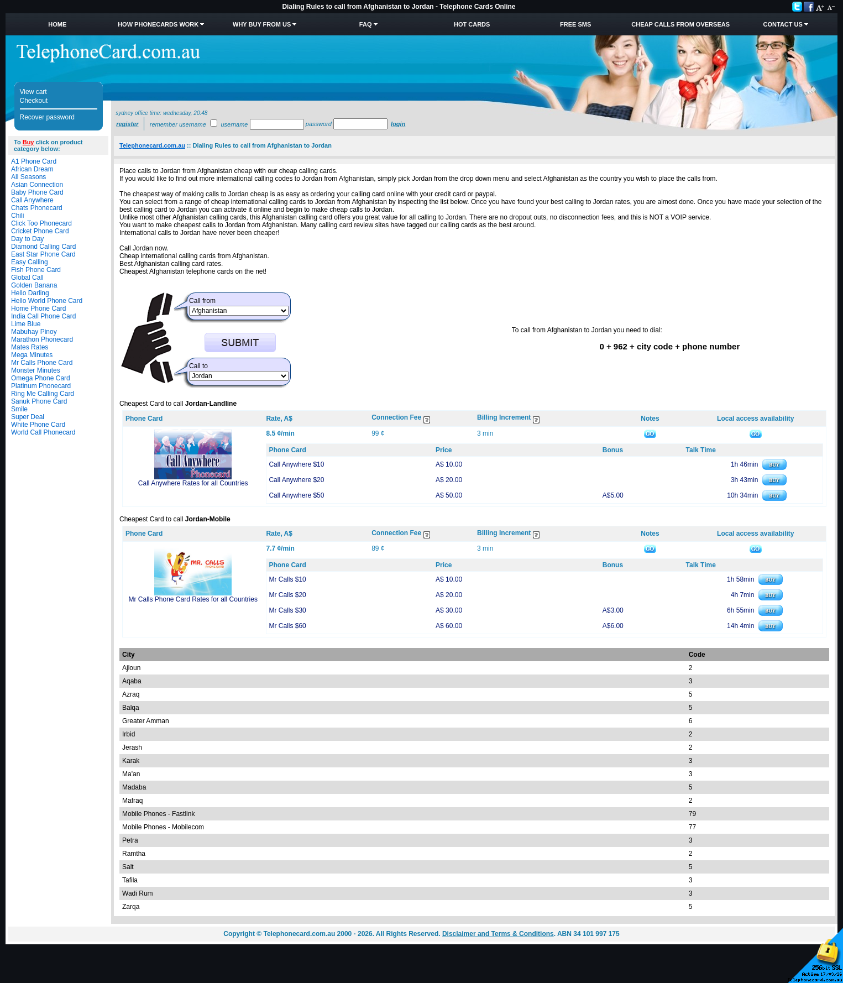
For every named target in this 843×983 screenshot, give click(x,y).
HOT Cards (472, 24)
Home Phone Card (38, 308)
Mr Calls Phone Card (41, 363)
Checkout (34, 100)
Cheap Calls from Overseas (680, 24)
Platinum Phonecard (41, 386)
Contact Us (783, 24)
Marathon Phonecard (42, 339)
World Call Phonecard (43, 432)
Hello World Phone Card (46, 301)
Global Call (27, 277)
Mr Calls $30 (287, 610)
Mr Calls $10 (287, 579)
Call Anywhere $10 (296, 464)
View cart (33, 92)
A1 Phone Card (33, 161)
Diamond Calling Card (43, 246)
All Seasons (28, 177)
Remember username (178, 124)
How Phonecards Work (158, 24)
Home (57, 24)
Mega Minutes (32, 355)
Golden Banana (34, 285)
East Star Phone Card (43, 254)
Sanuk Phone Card (39, 401)
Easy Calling (29, 262)
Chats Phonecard (36, 208)
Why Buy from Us (262, 24)
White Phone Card (38, 424)
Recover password (47, 117)
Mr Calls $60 (287, 626)
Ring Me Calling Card (42, 394)
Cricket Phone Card (40, 231)
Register (127, 124)
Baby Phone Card (37, 192)
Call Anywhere (32, 200)
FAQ (365, 24)
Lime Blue (25, 324)
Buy (28, 142)
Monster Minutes (35, 370)
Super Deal (27, 417)
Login (398, 124)
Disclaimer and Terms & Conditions (498, 934)
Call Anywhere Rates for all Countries (193, 483)
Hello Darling (30, 293)
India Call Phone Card (43, 316)
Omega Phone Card (40, 378)
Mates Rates (29, 347)
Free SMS (575, 24)
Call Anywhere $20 (296, 480)
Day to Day (27, 239)
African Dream (32, 169)
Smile (19, 409)
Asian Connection (37, 185)
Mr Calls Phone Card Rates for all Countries (192, 599)
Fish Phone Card (36, 270)
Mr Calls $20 (287, 595)
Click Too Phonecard (41, 223)
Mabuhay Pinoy (34, 332)
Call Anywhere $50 (296, 495)
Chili (17, 215)
